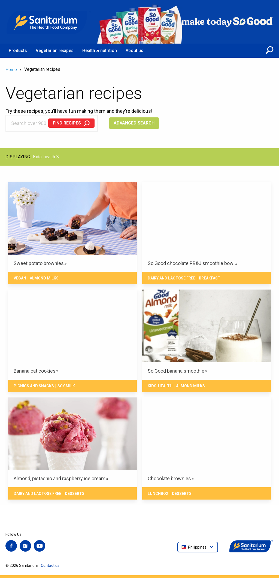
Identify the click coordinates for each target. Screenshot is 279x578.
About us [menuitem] (134, 50)
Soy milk (66, 386)
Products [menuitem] (18, 50)
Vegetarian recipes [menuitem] (55, 50)
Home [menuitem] (11, 69)
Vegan (20, 278)
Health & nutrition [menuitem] (99, 50)
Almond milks (44, 278)
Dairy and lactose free (171, 278)
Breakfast (209, 278)
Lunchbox (158, 493)
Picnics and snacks (34, 386)
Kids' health (160, 386)
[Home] (49, 22)
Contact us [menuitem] (50, 565)
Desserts (74, 493)
